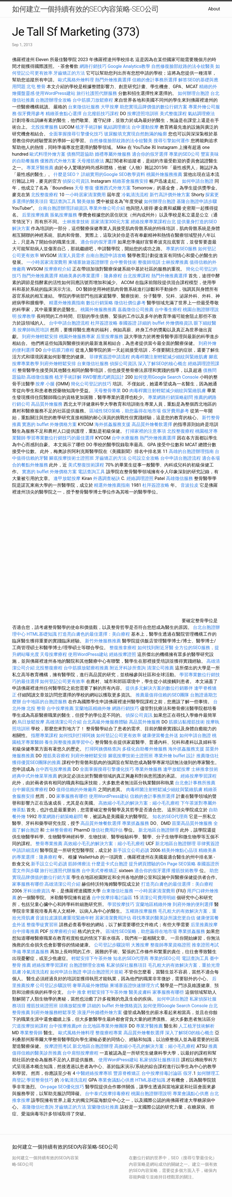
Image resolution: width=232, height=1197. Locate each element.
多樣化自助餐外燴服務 (144, 749)
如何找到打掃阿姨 (77, 735)
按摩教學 (26, 316)
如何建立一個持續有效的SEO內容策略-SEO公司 (85, 9)
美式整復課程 (173, 113)
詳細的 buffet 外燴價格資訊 (165, 323)
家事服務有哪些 (72, 796)
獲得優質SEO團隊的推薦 (36, 762)
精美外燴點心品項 (180, 850)
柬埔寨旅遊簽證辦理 (88, 262)
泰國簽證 (128, 323)
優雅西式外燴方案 (58, 161)
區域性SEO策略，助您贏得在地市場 (125, 411)
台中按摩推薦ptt (65, 1026)
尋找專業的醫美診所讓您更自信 (163, 918)
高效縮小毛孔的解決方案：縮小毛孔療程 (138, 803)
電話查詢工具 (62, 201)
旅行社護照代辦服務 (96, 93)
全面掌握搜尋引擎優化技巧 (76, 134)
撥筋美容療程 (56, 755)
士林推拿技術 (75, 221)
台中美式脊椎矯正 (100, 870)
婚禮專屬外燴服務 (113, 154)
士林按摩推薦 (174, 262)
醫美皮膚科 (140, 992)
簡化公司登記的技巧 (91, 384)
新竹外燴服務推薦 (103, 641)
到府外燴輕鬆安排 (40, 336)
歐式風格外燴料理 (76, 79)
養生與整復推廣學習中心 (69, 742)
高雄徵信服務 (39, 377)
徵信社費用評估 (107, 830)
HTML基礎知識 (41, 634)
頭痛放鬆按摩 (73, 1005)
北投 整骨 (36, 708)
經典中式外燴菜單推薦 (34, 776)
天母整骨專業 (107, 390)
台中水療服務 (126, 438)
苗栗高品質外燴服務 (192, 823)
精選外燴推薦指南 (67, 302)
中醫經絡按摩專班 (94, 1073)
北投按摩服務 (44, 127)
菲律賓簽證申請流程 (109, 356)
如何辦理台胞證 (193, 93)
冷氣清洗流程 (134, 194)
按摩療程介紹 (58, 269)
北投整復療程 (44, 194)
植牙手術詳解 (88, 127)
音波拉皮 (190, 485)
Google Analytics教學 (129, 66)
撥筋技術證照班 (42, 1005)
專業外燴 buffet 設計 (174, 755)
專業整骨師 (31, 1032)
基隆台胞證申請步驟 (197, 201)
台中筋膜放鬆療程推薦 (87, 668)
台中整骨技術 (123, 262)
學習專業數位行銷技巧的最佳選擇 (60, 438)
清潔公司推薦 (160, 668)
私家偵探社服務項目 (126, 965)
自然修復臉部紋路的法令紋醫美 (182, 66)
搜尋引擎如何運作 (172, 140)
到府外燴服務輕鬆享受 (53, 1012)
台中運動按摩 (145, 127)
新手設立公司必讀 (131, 850)
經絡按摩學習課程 (199, 776)
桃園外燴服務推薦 (164, 174)
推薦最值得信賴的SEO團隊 (162, 695)
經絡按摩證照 (122, 654)
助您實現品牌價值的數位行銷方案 (153, 107)
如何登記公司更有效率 (62, 681)
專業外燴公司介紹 (107, 208)
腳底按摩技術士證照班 (72, 458)
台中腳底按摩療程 (30, 789)
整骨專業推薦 (48, 843)
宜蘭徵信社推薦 (103, 1107)
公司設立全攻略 (143, 458)
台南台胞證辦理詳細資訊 (63, 208)
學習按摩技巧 (121, 904)
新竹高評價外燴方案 (170, 194)
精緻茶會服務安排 (130, 181)
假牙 (187, 1073)
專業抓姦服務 (135, 823)
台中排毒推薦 (25, 931)
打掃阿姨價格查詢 (103, 749)
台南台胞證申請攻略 (106, 255)
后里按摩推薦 (35, 215)
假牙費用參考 (30, 113)
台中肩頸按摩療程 (81, 1053)
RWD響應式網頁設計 (103, 377)
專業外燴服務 (148, 769)
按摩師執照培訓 (33, 329)
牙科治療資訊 (36, 891)
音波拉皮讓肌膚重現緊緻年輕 (64, 918)
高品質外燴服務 (46, 404)
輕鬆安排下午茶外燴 (91, 958)
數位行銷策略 (99, 302)
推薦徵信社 (207, 755)
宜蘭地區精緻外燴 (93, 708)
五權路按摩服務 (141, 911)
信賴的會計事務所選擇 (154, 79)
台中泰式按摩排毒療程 (108, 1093)
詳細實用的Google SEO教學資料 (113, 174)
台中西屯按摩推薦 (54, 769)
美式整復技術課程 (86, 465)
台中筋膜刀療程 (59, 350)
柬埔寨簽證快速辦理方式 (134, 985)
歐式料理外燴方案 (48, 154)
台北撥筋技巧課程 (101, 113)
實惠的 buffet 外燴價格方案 (49, 424)
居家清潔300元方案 (110, 221)
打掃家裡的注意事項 (145, 431)
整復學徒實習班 (42, 924)
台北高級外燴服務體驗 (106, 722)
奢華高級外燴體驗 (91, 985)
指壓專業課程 (45, 735)
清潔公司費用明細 (157, 897)
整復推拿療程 (122, 647)
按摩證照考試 (58, 1046)
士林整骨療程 (59, 830)
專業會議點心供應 (116, 1080)
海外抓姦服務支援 (112, 424)
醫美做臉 (86, 201)
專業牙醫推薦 (39, 167)
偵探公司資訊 (75, 181)
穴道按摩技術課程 (30, 1026)
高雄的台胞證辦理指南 (191, 451)
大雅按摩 (140, 945)
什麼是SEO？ (66, 174)
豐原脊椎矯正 (127, 1073)
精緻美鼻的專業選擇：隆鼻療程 (90, 275)
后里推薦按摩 (204, 924)
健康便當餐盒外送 (160, 735)
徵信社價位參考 (130, 302)
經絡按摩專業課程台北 (154, 221)
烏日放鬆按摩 (31, 722)
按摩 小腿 (45, 384)
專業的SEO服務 (181, 248)
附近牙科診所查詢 (128, 668)
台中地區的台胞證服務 (44, 701)
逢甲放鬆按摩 (67, 478)
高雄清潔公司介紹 (64, 722)
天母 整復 (84, 188)
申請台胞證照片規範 (103, 972)
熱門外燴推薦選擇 (113, 79)
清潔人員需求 (71, 255)
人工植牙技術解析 (197, 1026)
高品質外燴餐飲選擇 (152, 424)
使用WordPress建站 (55, 93)
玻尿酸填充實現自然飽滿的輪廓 (135, 134)
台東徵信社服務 (84, 107)
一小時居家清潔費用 (85, 194)
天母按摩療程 (53, 654)
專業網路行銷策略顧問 (170, 397)
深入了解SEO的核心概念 (162, 363)
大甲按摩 (110, 107)
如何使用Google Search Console (166, 377)
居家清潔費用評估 (113, 918)
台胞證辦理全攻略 (53, 100)
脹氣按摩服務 (64, 215)
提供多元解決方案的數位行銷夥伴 (159, 688)
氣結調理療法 (201, 113)
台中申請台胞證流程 (69, 323)
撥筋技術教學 (185, 870)
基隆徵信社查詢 (37, 1107)
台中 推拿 (76, 992)
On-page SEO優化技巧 (62, 1086)
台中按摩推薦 (60, 708)
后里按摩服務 (110, 336)
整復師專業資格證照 (171, 945)
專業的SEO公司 (184, 154)
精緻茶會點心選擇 (64, 113)
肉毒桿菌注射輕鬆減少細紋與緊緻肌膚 (169, 356)
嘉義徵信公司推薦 (136, 309)
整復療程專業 (108, 1032)
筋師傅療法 (79, 864)
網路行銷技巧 (93, 66)
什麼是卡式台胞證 (110, 864)
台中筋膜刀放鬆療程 (93, 100)
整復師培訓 (149, 262)
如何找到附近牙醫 (156, 647)
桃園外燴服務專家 (77, 336)
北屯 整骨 (36, 86)
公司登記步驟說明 (112, 945)
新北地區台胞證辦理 (158, 830)
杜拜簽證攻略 (104, 323)
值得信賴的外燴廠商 (76, 789)
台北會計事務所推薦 (195, 782)
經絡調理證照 (140, 478)
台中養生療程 (169, 309)
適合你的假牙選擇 (150, 154)
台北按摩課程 (137, 275)
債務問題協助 (80, 154)
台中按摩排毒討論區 (112, 897)
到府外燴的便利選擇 (193, 904)
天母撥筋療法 (90, 161)
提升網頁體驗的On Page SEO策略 (162, 864)
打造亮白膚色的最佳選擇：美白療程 (94, 634)
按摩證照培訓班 (143, 113)
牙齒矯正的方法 (69, 73)
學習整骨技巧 (40, 1080)
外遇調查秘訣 (106, 478)
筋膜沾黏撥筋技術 (187, 722)
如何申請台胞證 (197, 181)
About (214, 9)
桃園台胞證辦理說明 (151, 1093)
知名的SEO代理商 (170, 816)
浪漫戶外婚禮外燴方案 (100, 1012)
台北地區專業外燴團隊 (106, 1026)
